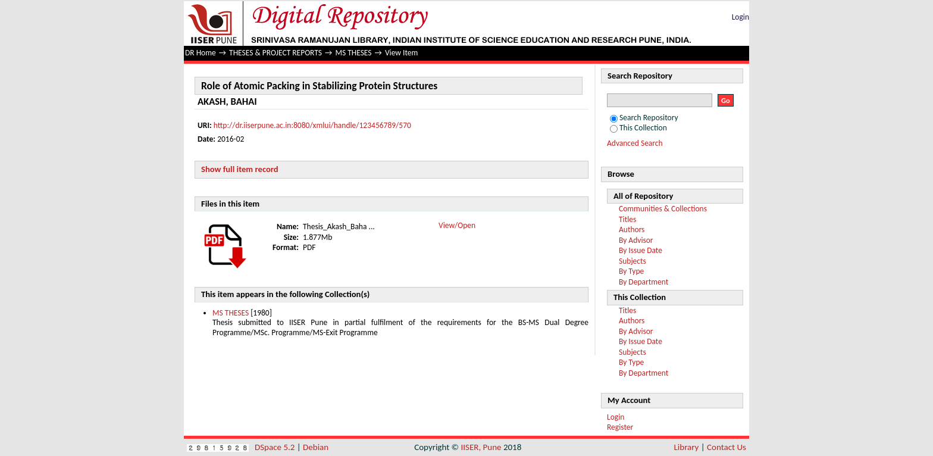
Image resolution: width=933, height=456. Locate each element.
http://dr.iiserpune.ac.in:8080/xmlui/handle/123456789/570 (312, 125)
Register (620, 427)
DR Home (200, 53)
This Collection (638, 128)
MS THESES (353, 53)
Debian (315, 447)
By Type (631, 271)
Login (740, 17)
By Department (643, 282)
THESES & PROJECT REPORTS (275, 53)
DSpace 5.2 (276, 447)
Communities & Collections (663, 209)
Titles (627, 219)
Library (686, 447)
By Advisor (636, 240)
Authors (631, 229)
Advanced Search (635, 143)
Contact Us (726, 447)
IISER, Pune (481, 447)
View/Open (457, 225)
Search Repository (644, 118)
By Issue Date (640, 250)
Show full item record (239, 169)
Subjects (632, 261)
